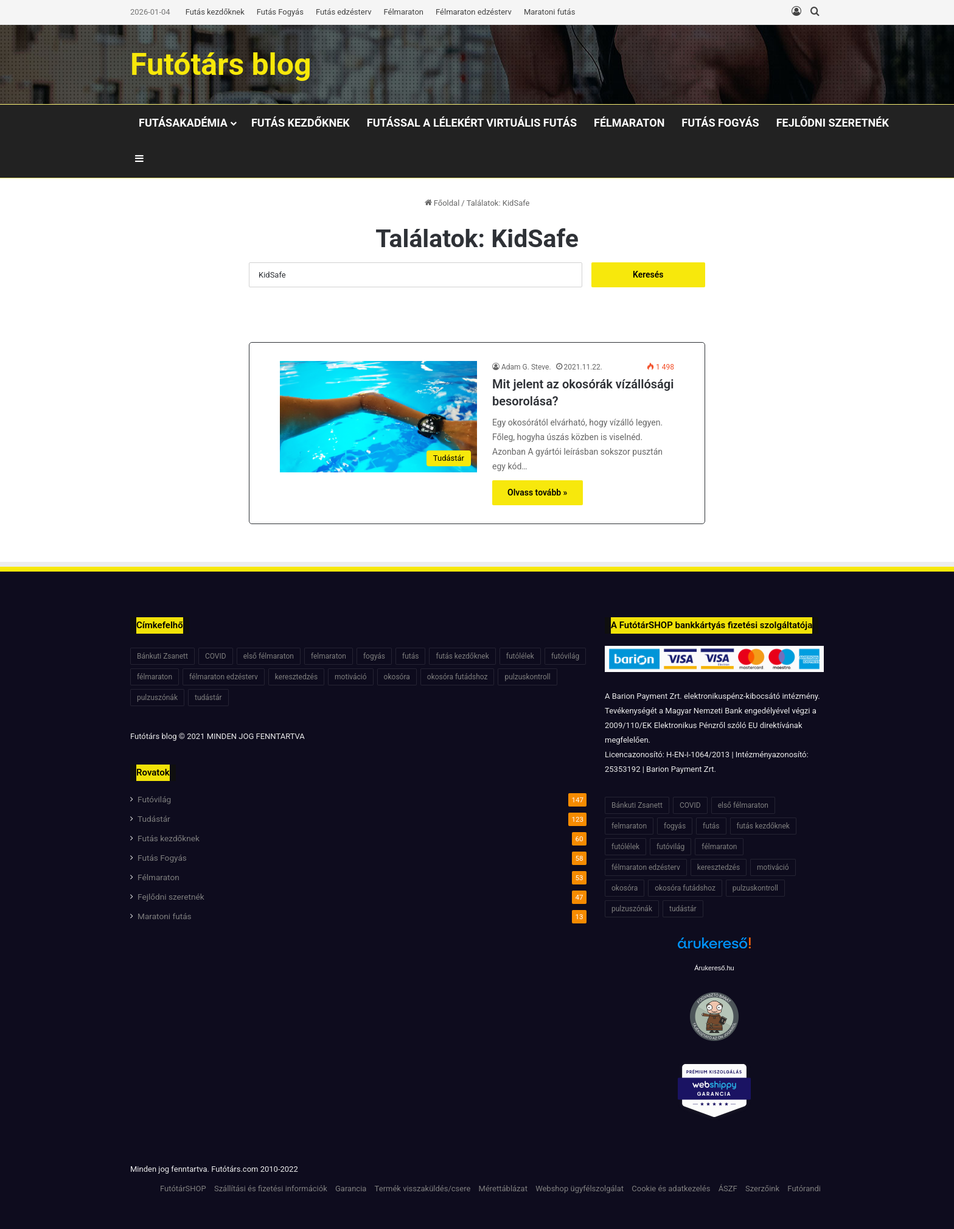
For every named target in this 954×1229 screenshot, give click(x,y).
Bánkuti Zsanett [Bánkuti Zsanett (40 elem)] (162, 656)
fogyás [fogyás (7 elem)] (374, 656)
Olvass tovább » (537, 492)
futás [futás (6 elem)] (410, 656)
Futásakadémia (183, 122)
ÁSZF (728, 1188)
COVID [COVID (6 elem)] (215, 656)
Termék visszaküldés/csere (423, 1188)
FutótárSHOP (183, 1188)
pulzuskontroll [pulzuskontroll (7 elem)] (527, 677)
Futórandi (804, 1188)
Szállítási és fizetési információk (270, 1188)
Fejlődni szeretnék (832, 122)
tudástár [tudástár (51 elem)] (208, 697)
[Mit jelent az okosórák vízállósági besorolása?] (378, 416)
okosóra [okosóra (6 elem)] (397, 677)
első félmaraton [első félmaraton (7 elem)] (268, 656)
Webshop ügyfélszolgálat (579, 1188)
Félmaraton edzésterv (474, 11)
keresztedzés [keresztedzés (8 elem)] (296, 677)
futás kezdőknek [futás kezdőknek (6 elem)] (462, 656)
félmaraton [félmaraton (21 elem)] (154, 677)
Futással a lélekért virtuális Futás (472, 122)
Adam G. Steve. (526, 367)
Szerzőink (762, 1188)
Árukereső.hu (714, 968)
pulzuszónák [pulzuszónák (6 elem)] (157, 697)
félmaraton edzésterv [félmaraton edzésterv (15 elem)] (223, 677)
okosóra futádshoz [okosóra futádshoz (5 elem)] (457, 677)
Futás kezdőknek (215, 11)
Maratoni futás (549, 11)
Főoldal (442, 203)
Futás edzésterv (344, 11)
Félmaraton (404, 11)
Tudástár (154, 819)
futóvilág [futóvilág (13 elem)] (565, 656)
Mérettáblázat (503, 1188)
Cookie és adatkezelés (671, 1188)
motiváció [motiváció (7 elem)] (351, 677)
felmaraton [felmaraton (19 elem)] (328, 656)
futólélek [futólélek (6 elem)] (520, 656)
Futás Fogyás (280, 11)
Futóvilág (154, 799)
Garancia (350, 1188)
